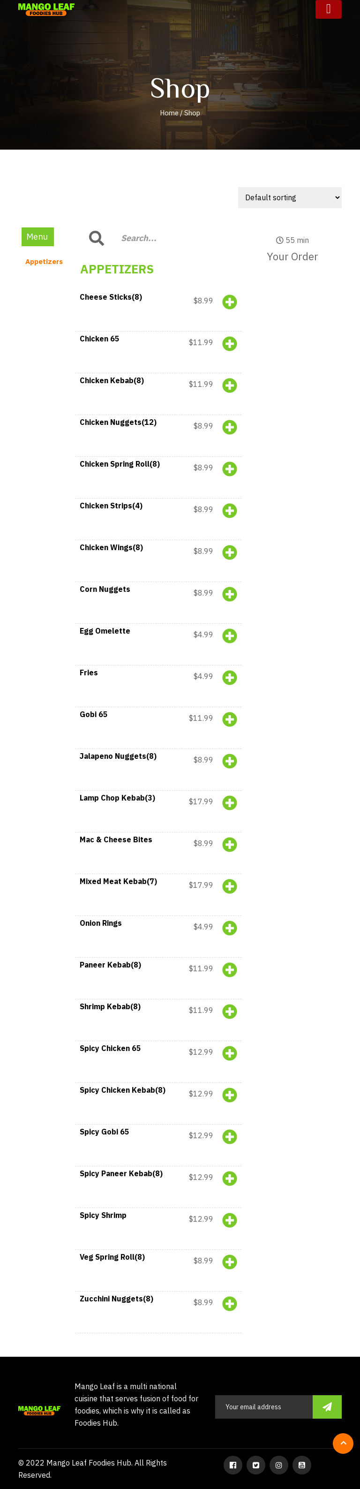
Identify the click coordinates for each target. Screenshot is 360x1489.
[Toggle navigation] (328, 9)
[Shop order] (290, 197)
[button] (158, 311)
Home (169, 112)
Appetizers (44, 261)
